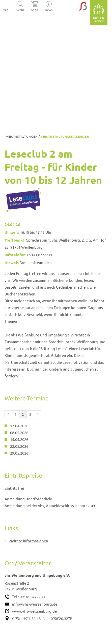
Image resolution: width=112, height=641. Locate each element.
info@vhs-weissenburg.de (34, 604)
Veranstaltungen (22, 136)
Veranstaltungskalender (65, 136)
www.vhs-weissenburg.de (34, 611)
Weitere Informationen (28, 540)
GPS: (16, 618)
